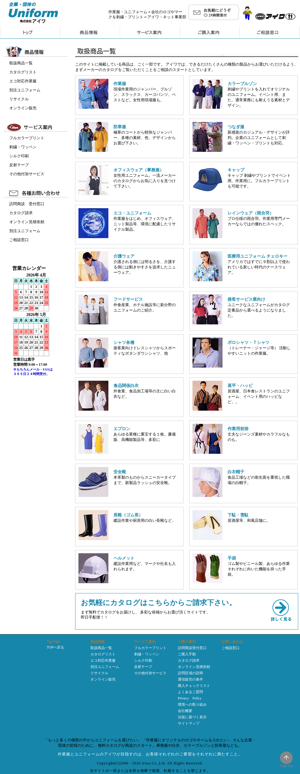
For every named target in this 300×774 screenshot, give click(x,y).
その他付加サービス (26, 174)
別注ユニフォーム (24, 90)
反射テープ (19, 165)
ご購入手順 (187, 654)
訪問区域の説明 (190, 673)
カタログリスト (23, 72)
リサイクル (19, 99)
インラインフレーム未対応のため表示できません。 (36, 328)
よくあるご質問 (190, 692)
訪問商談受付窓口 (192, 648)
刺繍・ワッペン (23, 147)
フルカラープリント (26, 138)
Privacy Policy (189, 698)
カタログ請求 (21, 213)
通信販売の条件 (190, 679)
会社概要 (185, 711)
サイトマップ (188, 723)
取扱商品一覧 (21, 63)
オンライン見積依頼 (26, 222)
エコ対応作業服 (23, 81)
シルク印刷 (19, 156)
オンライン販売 (23, 108)
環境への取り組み (192, 704)
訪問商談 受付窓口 (26, 204)
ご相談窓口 (19, 240)
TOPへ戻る (55, 647)
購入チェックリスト (194, 686)
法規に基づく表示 (192, 717)
